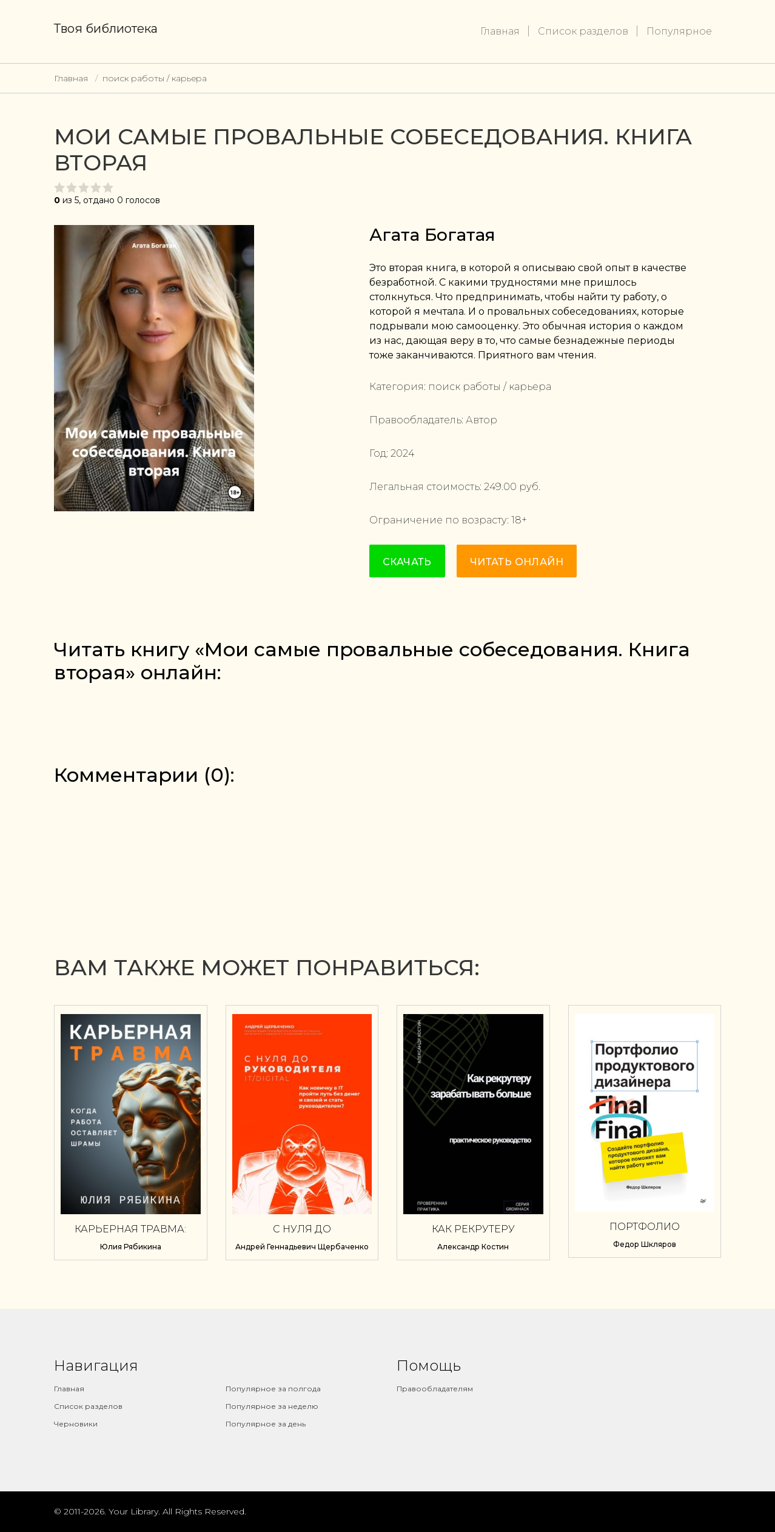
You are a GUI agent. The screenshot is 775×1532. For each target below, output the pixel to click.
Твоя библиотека (106, 28)
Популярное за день (266, 1423)
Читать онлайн (516, 562)
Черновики (76, 1423)
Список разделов (583, 31)
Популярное (679, 31)
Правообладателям (435, 1388)
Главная (500, 31)
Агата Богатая (432, 234)
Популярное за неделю (272, 1406)
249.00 (500, 486)
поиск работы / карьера (154, 78)
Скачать (407, 562)
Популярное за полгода (273, 1388)
